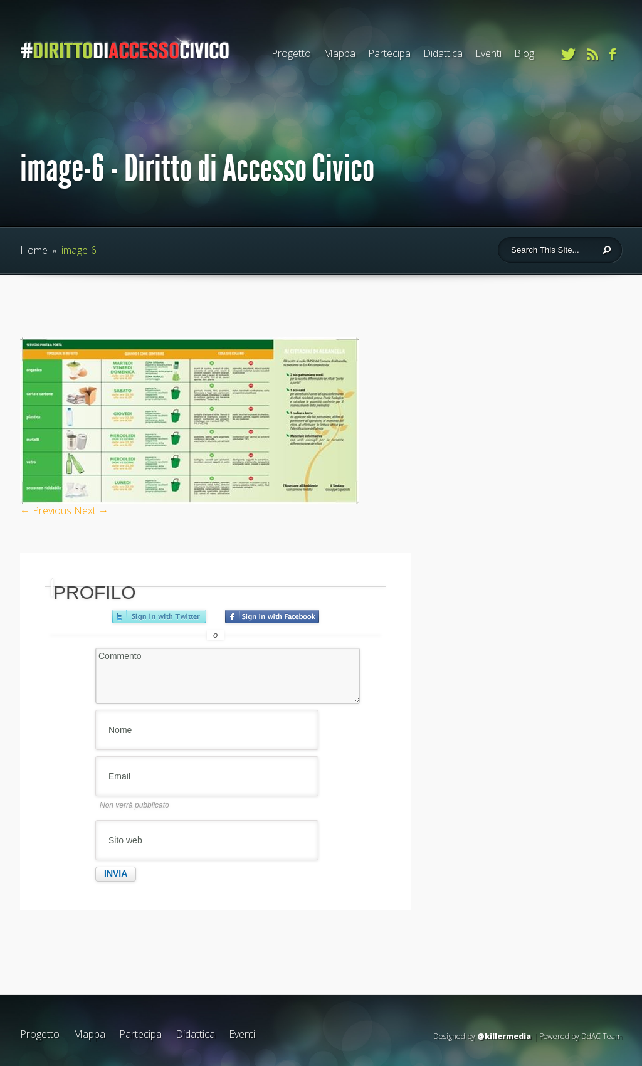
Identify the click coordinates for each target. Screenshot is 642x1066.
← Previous (45, 510)
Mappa (339, 53)
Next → (91, 510)
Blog (524, 53)
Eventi (488, 53)
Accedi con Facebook (272, 616)
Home (34, 250)
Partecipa (389, 53)
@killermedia (504, 1036)
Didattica (443, 53)
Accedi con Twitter (159, 616)
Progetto (291, 53)
